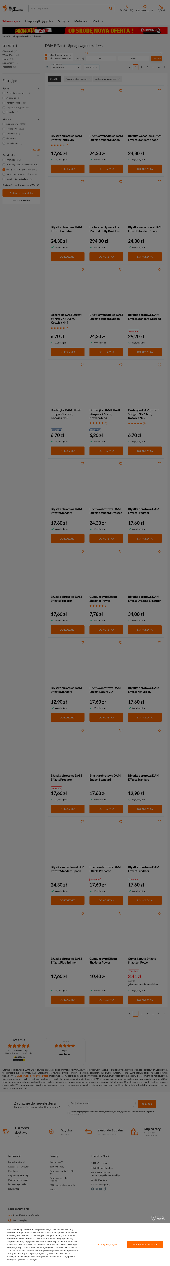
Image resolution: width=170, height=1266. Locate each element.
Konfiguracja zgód (107, 1244)
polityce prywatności (29, 1241)
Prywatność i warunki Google (63, 1244)
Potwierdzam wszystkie (145, 1244)
